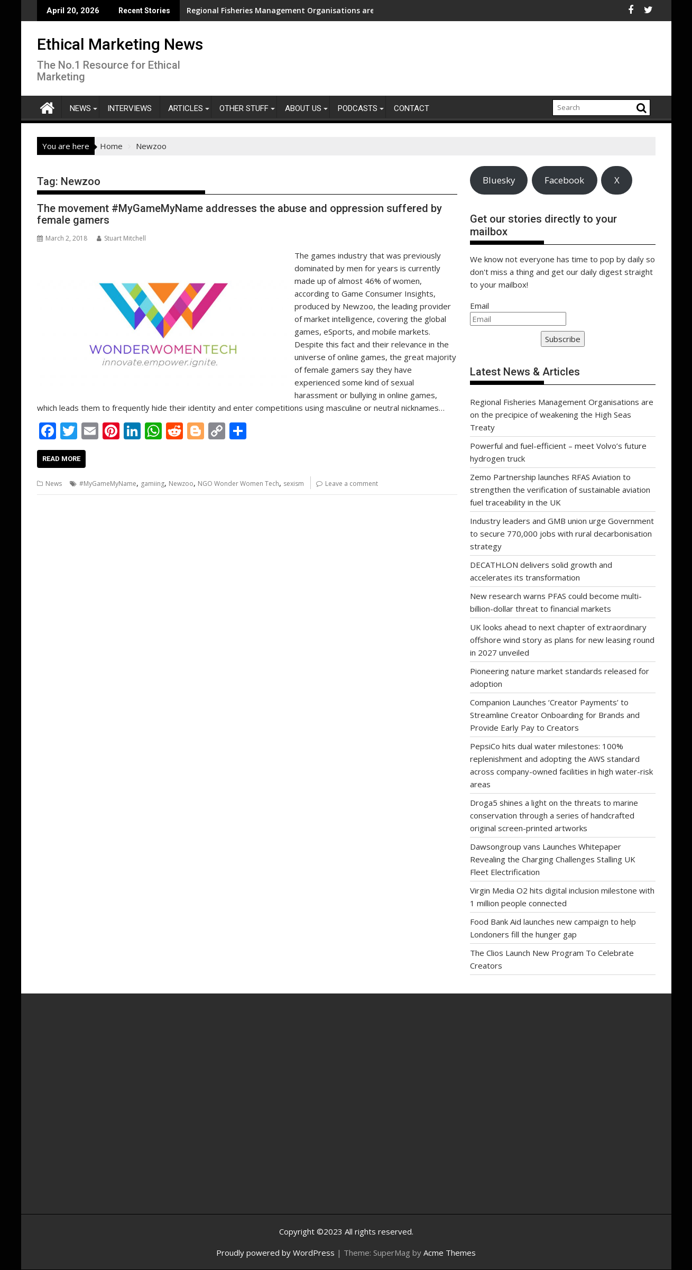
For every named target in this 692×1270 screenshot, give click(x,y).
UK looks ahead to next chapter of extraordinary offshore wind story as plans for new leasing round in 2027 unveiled (562, 640)
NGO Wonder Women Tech (238, 483)
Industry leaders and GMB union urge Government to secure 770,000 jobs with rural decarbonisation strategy (562, 533)
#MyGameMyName (107, 483)
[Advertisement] (137, 1115)
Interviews (129, 108)
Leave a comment (351, 483)
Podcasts (357, 108)
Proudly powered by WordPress (275, 1252)
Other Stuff (244, 108)
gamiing (152, 483)
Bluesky (499, 180)
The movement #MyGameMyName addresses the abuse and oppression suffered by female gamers (239, 214)
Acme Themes (449, 1252)
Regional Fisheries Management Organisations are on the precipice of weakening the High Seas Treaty (561, 414)
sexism (293, 483)
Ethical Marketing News (120, 44)
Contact (411, 108)
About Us (303, 108)
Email (479, 305)
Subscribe (562, 339)
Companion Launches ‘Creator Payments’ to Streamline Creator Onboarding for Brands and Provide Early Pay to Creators (555, 715)
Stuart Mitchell (121, 238)
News (80, 108)
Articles (185, 108)
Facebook (564, 180)
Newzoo (181, 483)
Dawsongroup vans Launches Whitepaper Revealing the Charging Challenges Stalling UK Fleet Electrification (552, 859)
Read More (61, 459)
